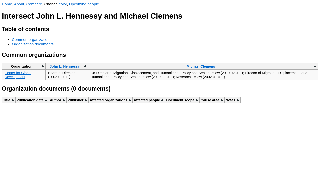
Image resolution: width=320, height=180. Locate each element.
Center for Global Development (18, 75)
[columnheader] (24, 66)
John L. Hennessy (65, 66)
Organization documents (33, 44)
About (19, 4)
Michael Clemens (201, 66)
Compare (34, 4)
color (63, 4)
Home (7, 4)
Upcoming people (84, 4)
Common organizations (32, 40)
